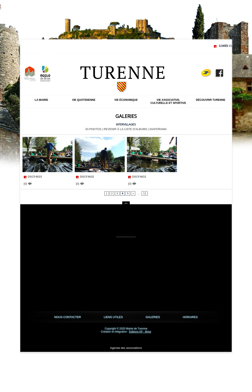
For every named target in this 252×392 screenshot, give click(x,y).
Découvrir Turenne (210, 99)
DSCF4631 (139, 176)
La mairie (41, 99)
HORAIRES (190, 317)
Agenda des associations (126, 348)
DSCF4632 (87, 176)
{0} (28, 183)
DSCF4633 (35, 176)
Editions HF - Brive (140, 331)
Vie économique (126, 99)
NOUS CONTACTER (68, 317)
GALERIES (153, 317)
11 (144, 193)
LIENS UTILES (114, 317)
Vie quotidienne (83, 99)
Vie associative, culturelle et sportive (168, 101)
